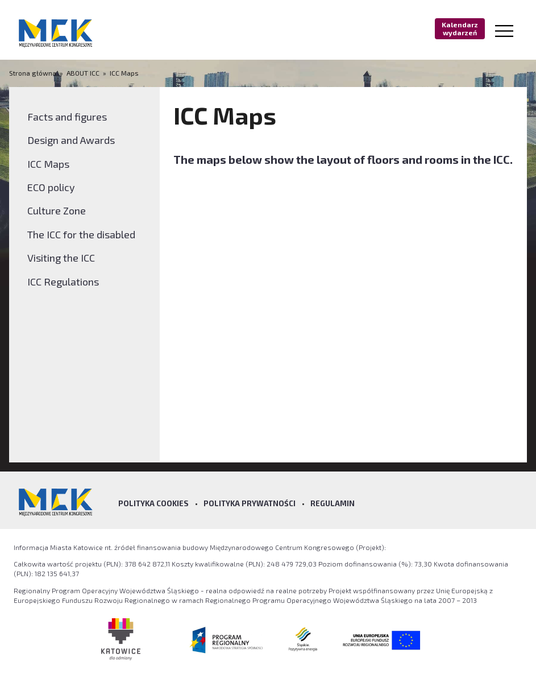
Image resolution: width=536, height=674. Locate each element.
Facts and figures (67, 116)
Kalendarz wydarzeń (460, 28)
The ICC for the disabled (81, 234)
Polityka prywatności (249, 503)
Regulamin (332, 503)
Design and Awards (71, 140)
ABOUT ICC (83, 73)
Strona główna (33, 73)
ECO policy (51, 187)
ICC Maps (124, 73)
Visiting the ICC (61, 257)
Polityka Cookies (153, 503)
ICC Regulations (63, 281)
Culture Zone (56, 210)
